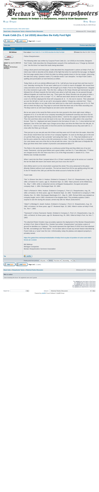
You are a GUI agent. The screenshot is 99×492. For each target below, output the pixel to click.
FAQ (85, 22)
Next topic (92, 45)
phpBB (43, 293)
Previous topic (84, 45)
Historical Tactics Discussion (34, 31)
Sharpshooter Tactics (18, 31)
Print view (7, 45)
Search (93, 22)
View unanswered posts (10, 28)
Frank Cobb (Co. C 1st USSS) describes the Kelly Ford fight (37, 35)
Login (5, 22)
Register (13, 22)
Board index (7, 31)
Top (5, 256)
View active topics (23, 28)
